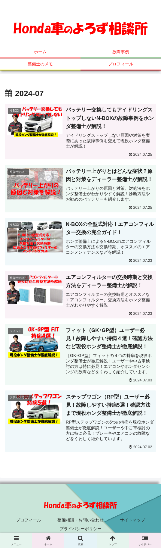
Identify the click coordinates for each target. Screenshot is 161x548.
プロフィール (28, 520)
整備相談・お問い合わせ (80, 520)
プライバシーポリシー (80, 528)
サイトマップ (132, 520)
